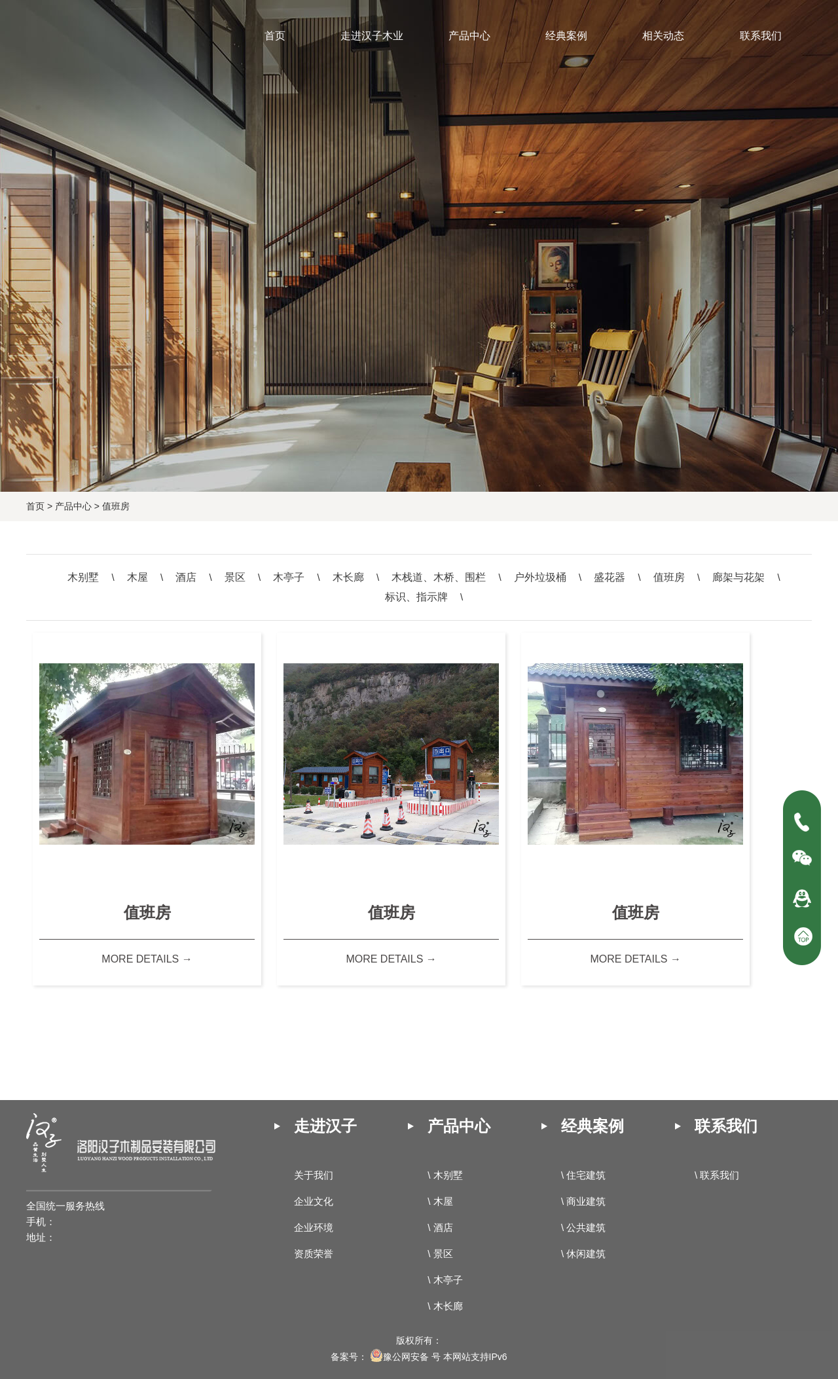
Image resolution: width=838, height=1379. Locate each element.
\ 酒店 (440, 1227)
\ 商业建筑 (583, 1201)
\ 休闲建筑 (583, 1253)
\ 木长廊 (445, 1306)
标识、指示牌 (416, 596)
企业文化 (313, 1201)
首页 (35, 506)
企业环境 (313, 1227)
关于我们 (313, 1175)
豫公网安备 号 (405, 1356)
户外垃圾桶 (540, 577)
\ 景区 (440, 1253)
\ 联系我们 (717, 1175)
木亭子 (288, 577)
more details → (146, 959)
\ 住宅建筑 (583, 1175)
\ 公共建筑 (583, 1227)
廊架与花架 (738, 577)
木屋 (137, 577)
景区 (235, 577)
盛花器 (609, 577)
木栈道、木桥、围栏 (439, 577)
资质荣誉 (313, 1253)
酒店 (185, 577)
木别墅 (83, 577)
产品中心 (73, 506)
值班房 (116, 506)
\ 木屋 (440, 1201)
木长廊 (348, 577)
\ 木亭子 (445, 1279)
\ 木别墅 (445, 1175)
